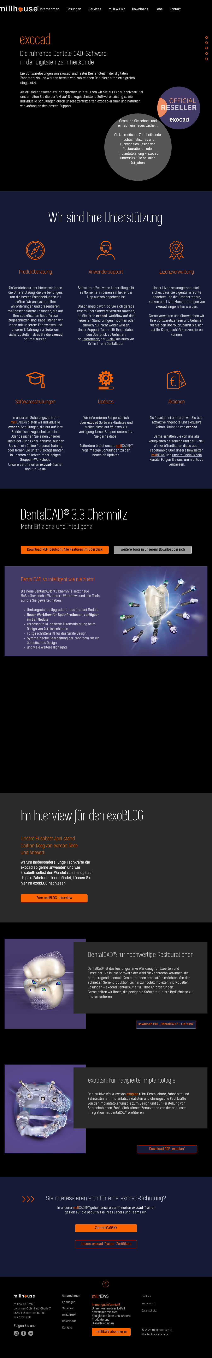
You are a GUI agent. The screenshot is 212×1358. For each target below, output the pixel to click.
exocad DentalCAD (119, 987)
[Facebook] (23, 1333)
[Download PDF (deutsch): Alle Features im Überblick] (65, 550)
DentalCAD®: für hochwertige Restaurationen (141, 955)
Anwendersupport (106, 272)
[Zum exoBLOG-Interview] (54, 898)
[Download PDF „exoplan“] (167, 1149)
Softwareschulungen (35, 402)
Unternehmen (71, 1295)
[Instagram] (16, 1333)
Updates (106, 402)
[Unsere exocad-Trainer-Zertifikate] (106, 1244)
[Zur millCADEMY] (106, 1228)
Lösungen (68, 1302)
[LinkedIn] (30, 1333)
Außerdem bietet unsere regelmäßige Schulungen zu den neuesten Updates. (106, 450)
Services (67, 1308)
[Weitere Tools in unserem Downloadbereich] (153, 550)
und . (176, 455)
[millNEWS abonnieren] (111, 1332)
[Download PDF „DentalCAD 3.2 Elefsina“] (166, 1025)
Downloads (69, 1321)
